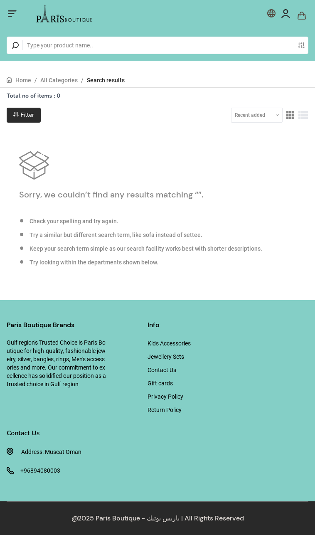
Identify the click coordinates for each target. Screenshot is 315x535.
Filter (23, 115)
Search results (106, 80)
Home (23, 80)
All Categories (59, 80)
